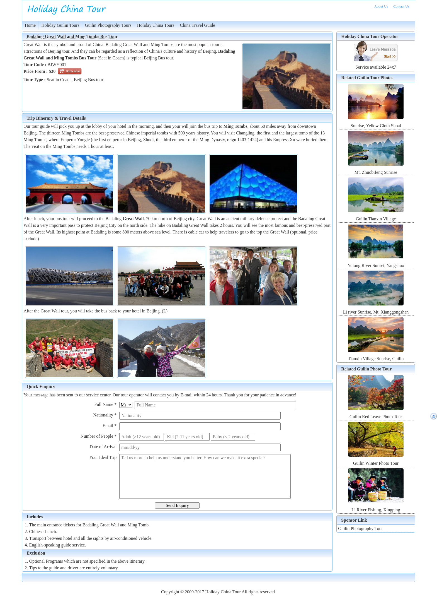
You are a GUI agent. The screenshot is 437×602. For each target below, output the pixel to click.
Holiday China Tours (155, 25)
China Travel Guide (197, 25)
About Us (381, 6)
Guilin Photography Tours (108, 25)
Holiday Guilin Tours (60, 25)
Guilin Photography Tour (360, 528)
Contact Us (401, 6)
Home (30, 25)
